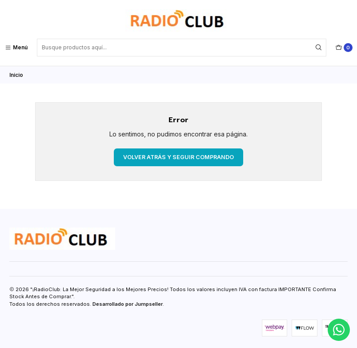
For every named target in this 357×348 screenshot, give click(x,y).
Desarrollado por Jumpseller (127, 304)
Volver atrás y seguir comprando (178, 156)
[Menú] (16, 47)
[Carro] (344, 47)
